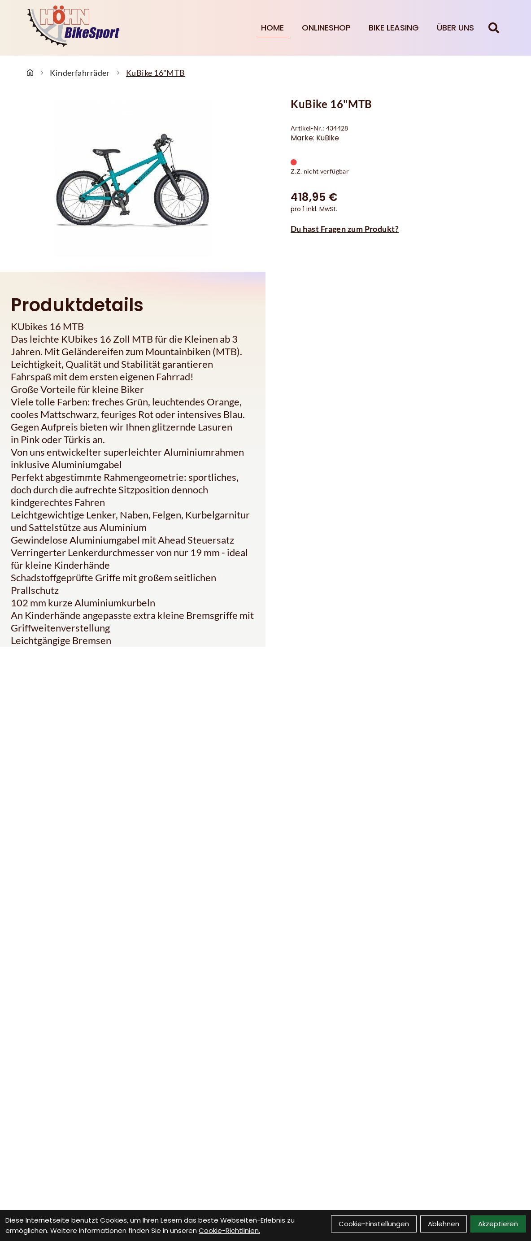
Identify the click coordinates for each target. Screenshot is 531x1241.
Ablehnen (443, 1223)
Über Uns (455, 27)
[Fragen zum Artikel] (398, 228)
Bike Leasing (394, 27)
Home (272, 27)
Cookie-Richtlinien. (229, 1230)
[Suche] (494, 28)
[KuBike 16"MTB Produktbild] (132, 178)
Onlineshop (326, 27)
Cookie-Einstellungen (374, 1223)
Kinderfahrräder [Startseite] (80, 73)
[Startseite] (30, 72)
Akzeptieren (498, 1223)
